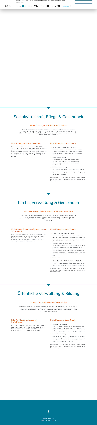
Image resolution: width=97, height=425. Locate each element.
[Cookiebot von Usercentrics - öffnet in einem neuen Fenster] (8, 14)
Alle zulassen (83, 3)
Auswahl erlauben (83, 6)
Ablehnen (83, 10)
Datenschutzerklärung (45, 420)
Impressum (54, 420)
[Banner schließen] (95, 1)
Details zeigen (66, 14)
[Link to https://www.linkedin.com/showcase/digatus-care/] (48, 412)
